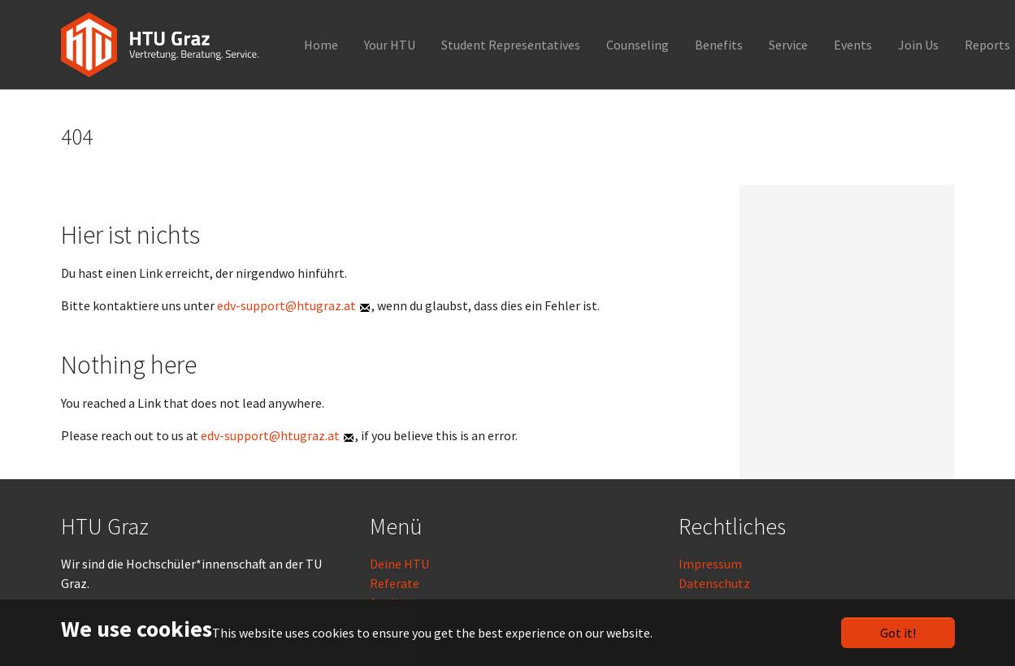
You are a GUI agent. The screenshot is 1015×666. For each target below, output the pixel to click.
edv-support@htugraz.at (286, 305)
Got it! (898, 633)
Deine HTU (399, 564)
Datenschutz (714, 583)
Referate (394, 583)
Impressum (710, 564)
